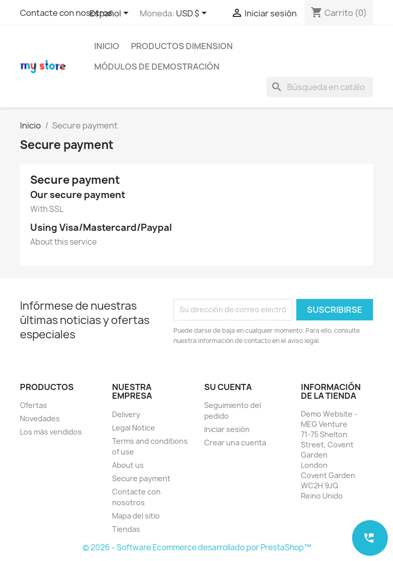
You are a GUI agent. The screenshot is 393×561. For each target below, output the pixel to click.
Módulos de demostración (157, 66)
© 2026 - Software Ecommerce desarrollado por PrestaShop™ (196, 547)
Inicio (106, 46)
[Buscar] (320, 87)
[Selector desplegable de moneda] (193, 14)
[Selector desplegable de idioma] (111, 14)
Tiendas (126, 529)
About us (128, 465)
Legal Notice (133, 428)
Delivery (126, 414)
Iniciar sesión (227, 429)
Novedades (40, 418)
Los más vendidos (51, 432)
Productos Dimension (182, 46)
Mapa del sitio (136, 516)
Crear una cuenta (235, 442)
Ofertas (33, 405)
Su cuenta (228, 387)
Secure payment (141, 478)
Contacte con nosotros (66, 12)
